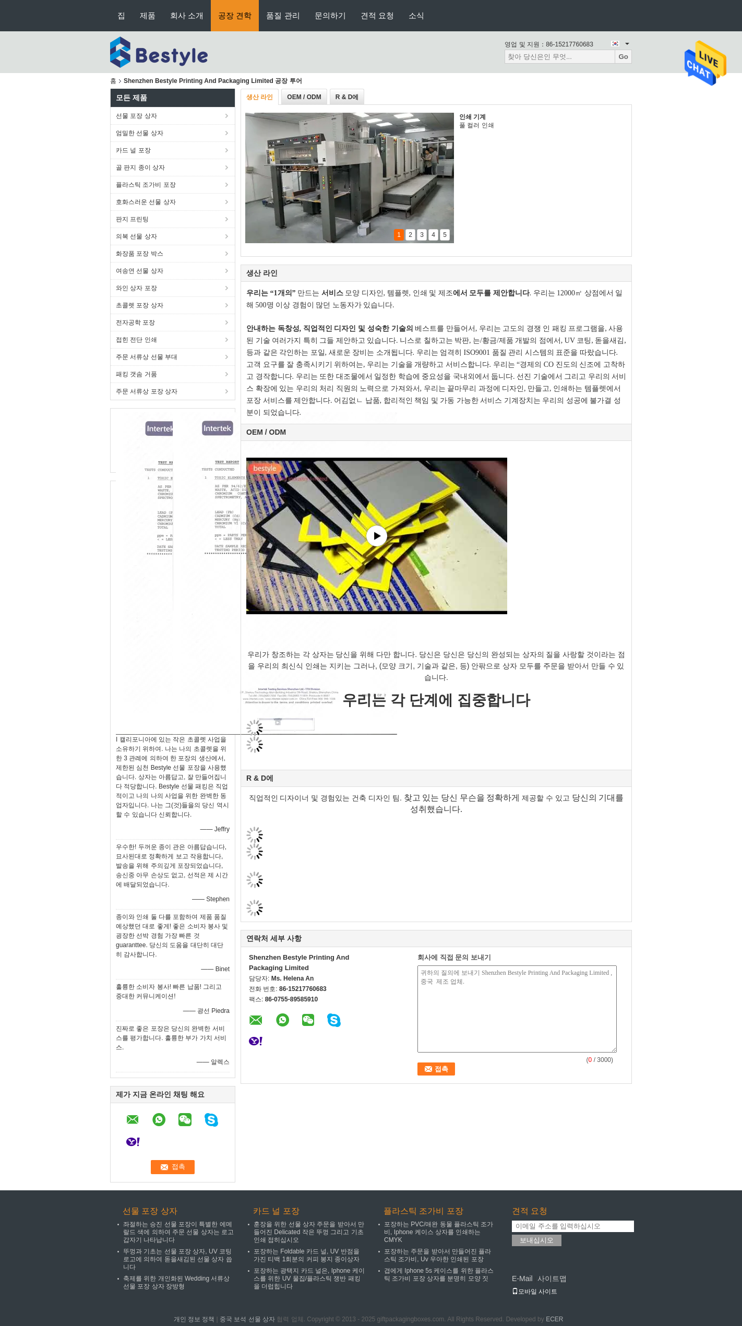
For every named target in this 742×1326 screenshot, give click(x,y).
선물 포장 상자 (136, 116)
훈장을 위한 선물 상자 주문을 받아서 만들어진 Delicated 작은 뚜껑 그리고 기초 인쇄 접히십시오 (309, 1232)
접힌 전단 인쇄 (136, 339)
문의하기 (330, 15)
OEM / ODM (304, 97)
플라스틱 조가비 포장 (146, 184)
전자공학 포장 (135, 322)
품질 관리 (283, 15)
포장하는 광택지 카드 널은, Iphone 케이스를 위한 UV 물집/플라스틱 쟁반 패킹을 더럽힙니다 (309, 1278)
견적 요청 (377, 15)
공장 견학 (235, 15)
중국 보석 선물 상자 (247, 1319)
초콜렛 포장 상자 (139, 305)
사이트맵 (552, 1278)
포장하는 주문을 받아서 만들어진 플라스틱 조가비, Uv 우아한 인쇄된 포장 (437, 1255)
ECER (554, 1319)
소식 (416, 15)
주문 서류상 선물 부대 (146, 357)
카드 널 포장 (133, 150)
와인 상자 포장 (136, 288)
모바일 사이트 (534, 1291)
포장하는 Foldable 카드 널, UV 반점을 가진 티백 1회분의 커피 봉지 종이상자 (307, 1255)
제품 (147, 15)
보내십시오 (537, 1240)
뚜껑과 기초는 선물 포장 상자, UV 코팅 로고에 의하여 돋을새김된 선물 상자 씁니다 (177, 1259)
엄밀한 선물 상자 (139, 133)
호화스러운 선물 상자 (146, 202)
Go (623, 57)
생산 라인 (259, 97)
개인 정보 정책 (194, 1319)
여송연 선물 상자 (139, 270)
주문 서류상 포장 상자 (146, 391)
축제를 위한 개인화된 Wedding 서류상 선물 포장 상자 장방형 (176, 1282)
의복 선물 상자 (136, 236)
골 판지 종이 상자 (140, 167)
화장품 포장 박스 (139, 253)
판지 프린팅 (132, 219)
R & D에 (347, 97)
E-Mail (522, 1278)
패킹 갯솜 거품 (136, 374)
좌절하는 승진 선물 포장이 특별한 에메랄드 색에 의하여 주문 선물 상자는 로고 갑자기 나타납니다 (178, 1232)
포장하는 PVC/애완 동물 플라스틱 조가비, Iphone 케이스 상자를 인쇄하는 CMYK (438, 1232)
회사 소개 (187, 15)
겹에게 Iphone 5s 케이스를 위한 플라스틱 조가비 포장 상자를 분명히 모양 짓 (439, 1274)
